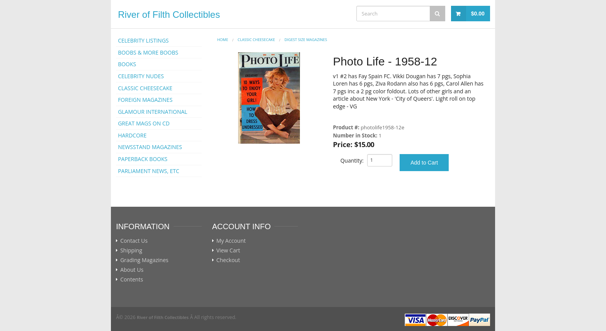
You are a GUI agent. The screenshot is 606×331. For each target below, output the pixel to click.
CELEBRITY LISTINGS (143, 40)
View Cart (228, 250)
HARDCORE (132, 135)
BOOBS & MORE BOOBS (148, 52)
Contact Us (134, 240)
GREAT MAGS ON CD (144, 123)
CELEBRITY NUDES (141, 76)
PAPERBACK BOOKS (142, 159)
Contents (131, 279)
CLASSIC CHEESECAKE (145, 88)
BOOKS (127, 64)
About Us (131, 269)
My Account (231, 240)
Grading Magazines (144, 260)
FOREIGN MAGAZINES (145, 99)
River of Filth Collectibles (169, 14)
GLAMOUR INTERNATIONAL (152, 111)
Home (222, 39)
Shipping (131, 250)
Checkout (228, 260)
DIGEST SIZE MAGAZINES (305, 39)
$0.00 (478, 13)
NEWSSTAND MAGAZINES (150, 147)
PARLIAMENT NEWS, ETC (148, 171)
